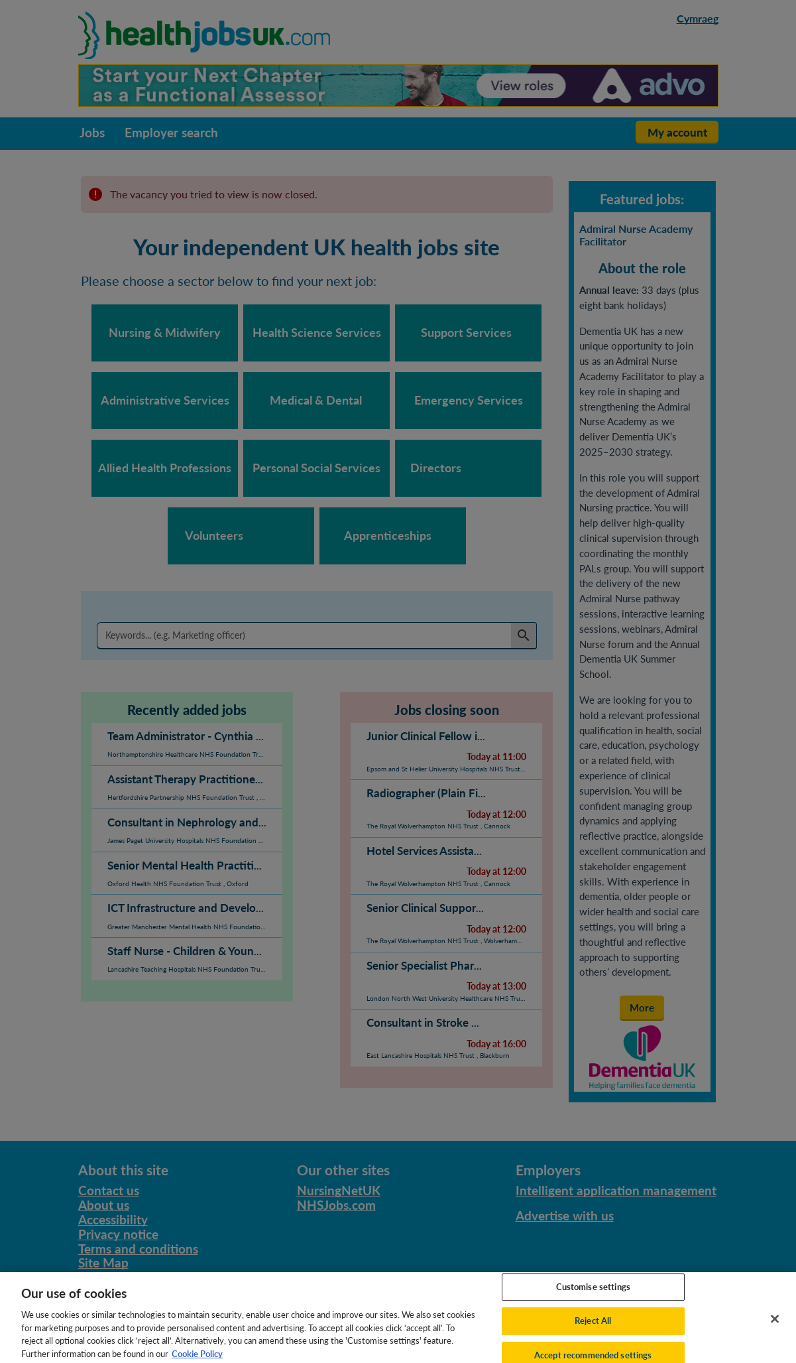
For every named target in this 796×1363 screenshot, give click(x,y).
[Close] (774, 1325)
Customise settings (593, 1293)
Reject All (593, 1328)
